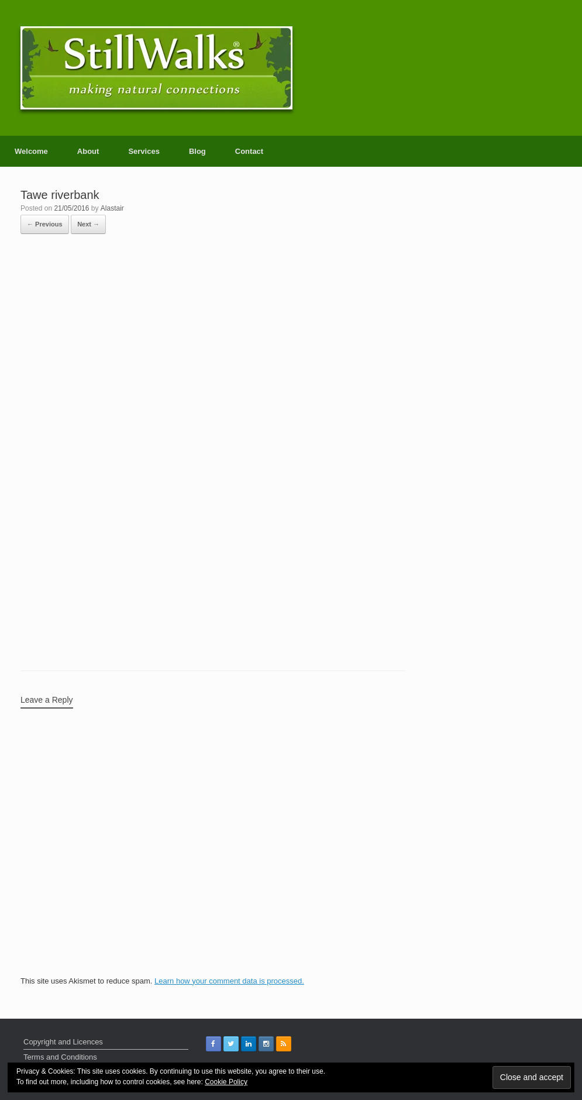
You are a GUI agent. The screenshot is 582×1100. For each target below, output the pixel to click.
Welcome (31, 151)
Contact (249, 151)
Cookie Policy (226, 1082)
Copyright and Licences (63, 1041)
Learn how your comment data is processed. (229, 981)
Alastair (112, 208)
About (88, 151)
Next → (88, 224)
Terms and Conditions (60, 1057)
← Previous (45, 224)
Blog (197, 151)
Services (144, 151)
